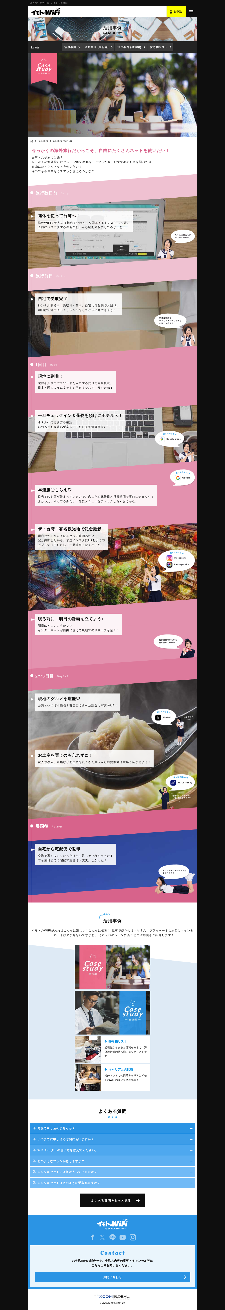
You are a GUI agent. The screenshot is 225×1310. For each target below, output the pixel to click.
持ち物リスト (159, 47)
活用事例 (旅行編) (97, 47)
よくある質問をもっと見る (111, 1200)
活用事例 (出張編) (129, 47)
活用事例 (70, 47)
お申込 (178, 11)
